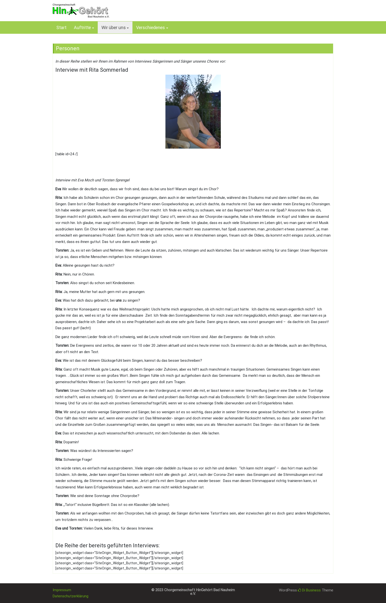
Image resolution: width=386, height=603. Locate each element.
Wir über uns (113, 27)
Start (61, 27)
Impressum (62, 590)
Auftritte (82, 27)
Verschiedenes (150, 27)
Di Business (309, 590)
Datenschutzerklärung (70, 596)
